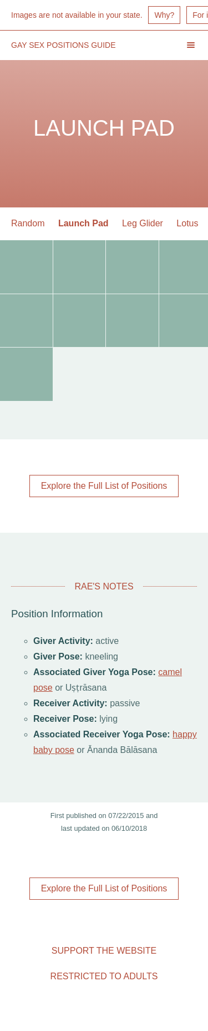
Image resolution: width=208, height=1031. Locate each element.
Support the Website (104, 950)
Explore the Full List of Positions (104, 485)
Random (27, 223)
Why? (164, 15)
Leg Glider (142, 223)
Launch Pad (83, 223)
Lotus (187, 223)
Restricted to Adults (104, 976)
